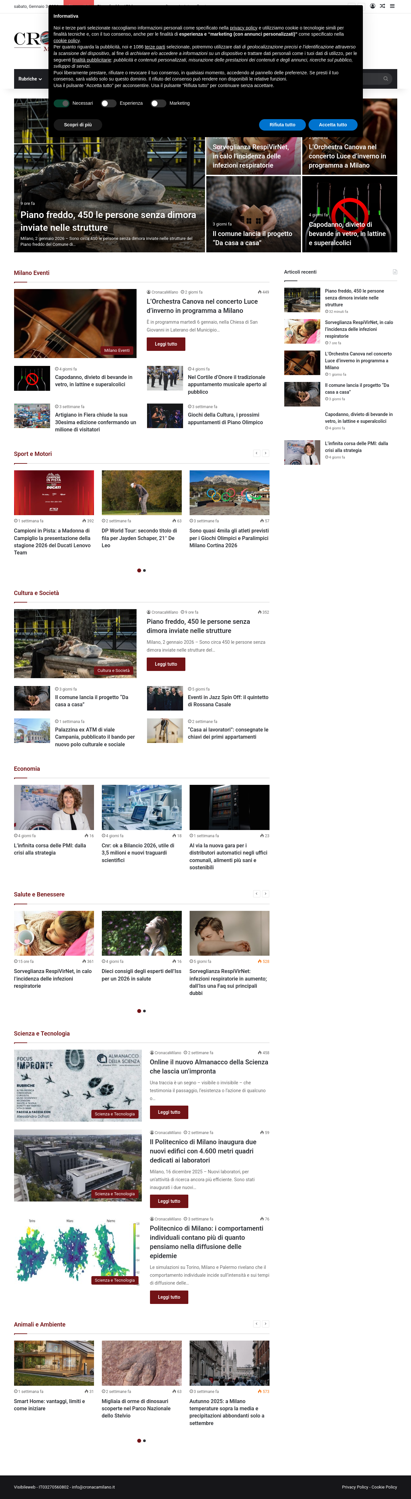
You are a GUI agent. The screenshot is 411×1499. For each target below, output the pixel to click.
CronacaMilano (165, 292)
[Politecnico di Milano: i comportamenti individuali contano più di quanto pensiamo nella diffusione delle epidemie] (78, 1252)
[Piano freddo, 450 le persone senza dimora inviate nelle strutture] (109, 175)
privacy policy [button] (243, 27)
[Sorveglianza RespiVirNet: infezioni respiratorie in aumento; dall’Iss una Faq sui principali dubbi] (230, 933)
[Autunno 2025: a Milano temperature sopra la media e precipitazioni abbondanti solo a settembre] (230, 1363)
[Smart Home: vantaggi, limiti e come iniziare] (54, 1363)
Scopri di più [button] (78, 124)
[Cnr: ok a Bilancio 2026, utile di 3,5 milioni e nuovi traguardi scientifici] (142, 807)
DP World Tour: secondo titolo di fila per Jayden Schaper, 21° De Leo (139, 538)
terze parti (155, 46)
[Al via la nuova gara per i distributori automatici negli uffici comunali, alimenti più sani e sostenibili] (230, 807)
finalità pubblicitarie (91, 60)
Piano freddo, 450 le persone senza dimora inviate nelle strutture (354, 297)
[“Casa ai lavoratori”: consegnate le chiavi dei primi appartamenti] (165, 730)
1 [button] (139, 570)
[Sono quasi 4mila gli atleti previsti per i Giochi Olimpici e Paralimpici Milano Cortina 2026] (230, 492)
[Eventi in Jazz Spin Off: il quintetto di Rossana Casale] (165, 698)
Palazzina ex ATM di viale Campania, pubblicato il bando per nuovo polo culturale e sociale (95, 737)
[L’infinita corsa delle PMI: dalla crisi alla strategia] (54, 807)
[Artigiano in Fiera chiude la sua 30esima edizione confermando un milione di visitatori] (32, 416)
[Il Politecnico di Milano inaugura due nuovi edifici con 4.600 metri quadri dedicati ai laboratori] (78, 1165)
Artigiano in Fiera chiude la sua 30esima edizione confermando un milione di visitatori (95, 422)
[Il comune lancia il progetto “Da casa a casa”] (253, 214)
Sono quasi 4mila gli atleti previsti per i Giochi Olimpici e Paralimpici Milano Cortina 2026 (229, 538)
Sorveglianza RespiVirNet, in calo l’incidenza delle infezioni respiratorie (251, 156)
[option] (205, 175)
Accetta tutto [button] (333, 124)
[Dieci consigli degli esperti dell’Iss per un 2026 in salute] (142, 933)
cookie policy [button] (67, 40)
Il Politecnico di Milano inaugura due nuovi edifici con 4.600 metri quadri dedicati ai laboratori (203, 1151)
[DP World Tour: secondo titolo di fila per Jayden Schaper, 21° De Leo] (142, 492)
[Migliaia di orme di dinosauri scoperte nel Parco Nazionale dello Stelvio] (142, 1363)
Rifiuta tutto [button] (282, 124)
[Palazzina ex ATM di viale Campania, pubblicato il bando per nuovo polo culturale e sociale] (32, 730)
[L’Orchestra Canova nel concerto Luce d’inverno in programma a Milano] (75, 323)
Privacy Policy (355, 1487)
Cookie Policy (384, 1487)
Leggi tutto (166, 344)
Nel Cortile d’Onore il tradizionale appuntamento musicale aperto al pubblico (227, 384)
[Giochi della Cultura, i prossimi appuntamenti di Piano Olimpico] (165, 416)
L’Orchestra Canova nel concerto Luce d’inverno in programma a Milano (347, 156)
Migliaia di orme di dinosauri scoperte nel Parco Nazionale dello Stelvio (136, 1408)
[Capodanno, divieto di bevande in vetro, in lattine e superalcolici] (349, 214)
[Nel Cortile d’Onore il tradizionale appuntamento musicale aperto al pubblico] (165, 378)
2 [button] (144, 570)
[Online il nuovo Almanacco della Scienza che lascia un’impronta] (78, 1086)
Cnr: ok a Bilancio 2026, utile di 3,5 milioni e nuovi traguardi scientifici (138, 852)
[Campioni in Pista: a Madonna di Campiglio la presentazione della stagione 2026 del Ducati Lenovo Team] (54, 492)
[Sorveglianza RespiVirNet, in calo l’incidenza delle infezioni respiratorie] (54, 933)
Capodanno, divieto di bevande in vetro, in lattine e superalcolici (347, 234)
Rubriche (28, 78)
